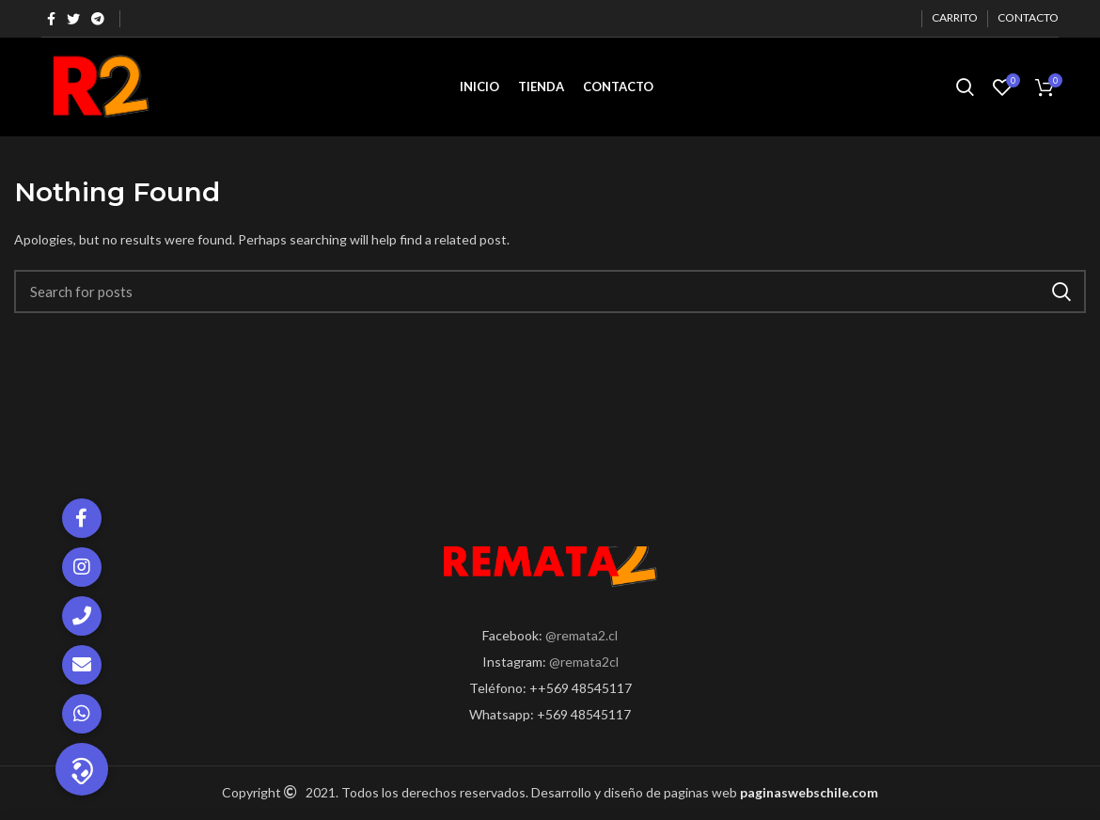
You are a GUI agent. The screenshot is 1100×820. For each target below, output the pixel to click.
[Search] (550, 291)
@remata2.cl (581, 635)
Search (1060, 291)
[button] (81, 769)
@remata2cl (584, 662)
